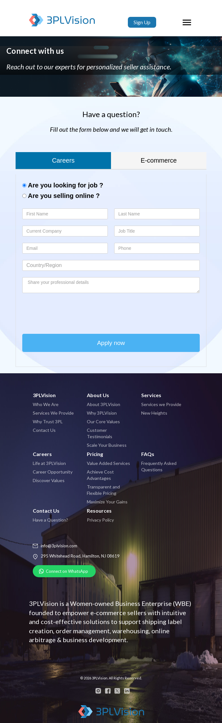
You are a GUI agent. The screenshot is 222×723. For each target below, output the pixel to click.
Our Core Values (103, 421)
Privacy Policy (100, 520)
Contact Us (44, 430)
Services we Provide (161, 404)
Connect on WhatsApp (67, 571)
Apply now (111, 343)
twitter (117, 691)
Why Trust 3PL (48, 421)
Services (151, 395)
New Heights (154, 413)
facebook (108, 691)
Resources (99, 511)
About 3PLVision (103, 404)
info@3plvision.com (59, 545)
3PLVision (63, 22)
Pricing (95, 454)
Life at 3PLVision (49, 463)
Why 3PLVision (102, 413)
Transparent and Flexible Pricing (103, 490)
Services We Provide (53, 413)
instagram (98, 691)
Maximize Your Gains (107, 501)
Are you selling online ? (61, 195)
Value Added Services (108, 463)
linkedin (127, 691)
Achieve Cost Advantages (100, 475)
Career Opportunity (53, 471)
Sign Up (142, 22)
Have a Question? (50, 520)
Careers (63, 160)
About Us (98, 395)
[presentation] (70, 311)
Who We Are (46, 404)
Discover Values (49, 480)
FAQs (147, 454)
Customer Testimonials (99, 433)
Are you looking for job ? (62, 185)
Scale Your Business (107, 445)
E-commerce (159, 160)
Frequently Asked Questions (159, 466)
